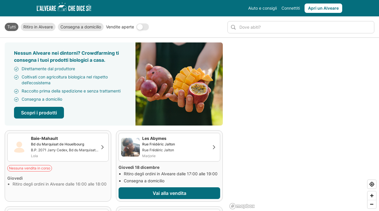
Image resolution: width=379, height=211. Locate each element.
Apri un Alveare (323, 8)
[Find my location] (372, 184)
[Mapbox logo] (242, 206)
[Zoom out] (372, 204)
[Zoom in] (372, 195)
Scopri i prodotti (39, 113)
